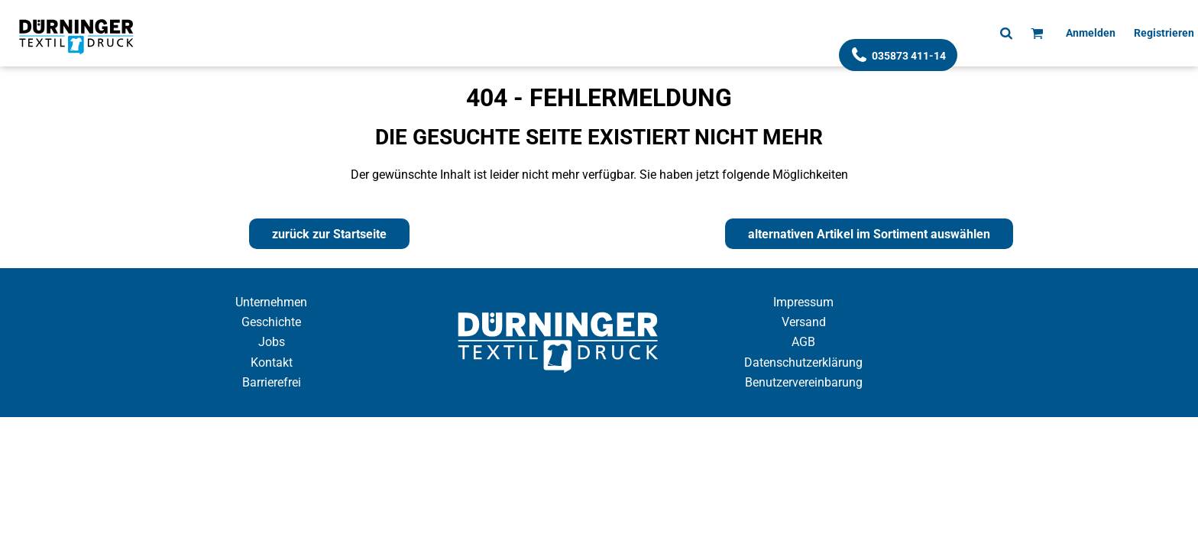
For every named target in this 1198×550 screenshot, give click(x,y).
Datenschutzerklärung (803, 362)
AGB (803, 342)
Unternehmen (271, 302)
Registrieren (1164, 33)
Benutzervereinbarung (804, 382)
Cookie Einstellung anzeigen (599, 430)
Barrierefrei (271, 382)
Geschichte (271, 322)
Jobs (271, 342)
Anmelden (1090, 33)
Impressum (803, 302)
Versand (804, 322)
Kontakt (272, 362)
